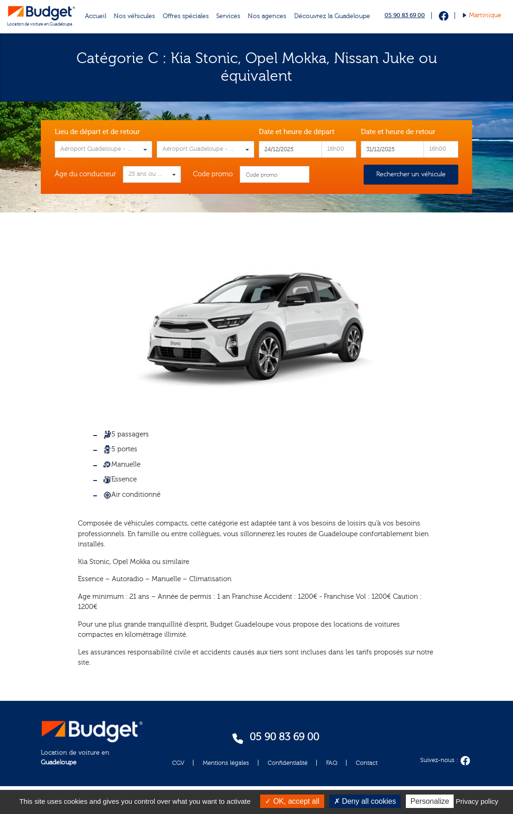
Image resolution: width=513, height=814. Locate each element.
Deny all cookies (365, 801)
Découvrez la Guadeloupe (332, 16)
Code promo (213, 174)
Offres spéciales (186, 16)
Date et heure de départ (296, 132)
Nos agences (267, 16)
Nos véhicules (134, 16)
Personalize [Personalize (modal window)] (429, 801)
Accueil (95, 16)
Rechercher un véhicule (411, 174)
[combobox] (103, 149)
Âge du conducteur (85, 174)
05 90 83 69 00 (405, 15)
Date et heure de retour (398, 132)
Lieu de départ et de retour (97, 132)
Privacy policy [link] (477, 801)
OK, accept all (292, 801)
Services (228, 16)
